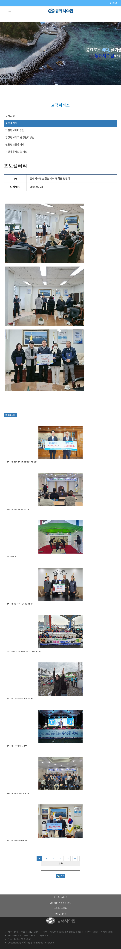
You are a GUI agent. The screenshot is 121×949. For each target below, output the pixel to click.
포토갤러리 (11, 123)
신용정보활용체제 (14, 144)
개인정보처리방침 (14, 130)
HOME (113, 3)
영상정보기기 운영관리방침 (19, 137)
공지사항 (10, 116)
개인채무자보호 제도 (16, 151)
